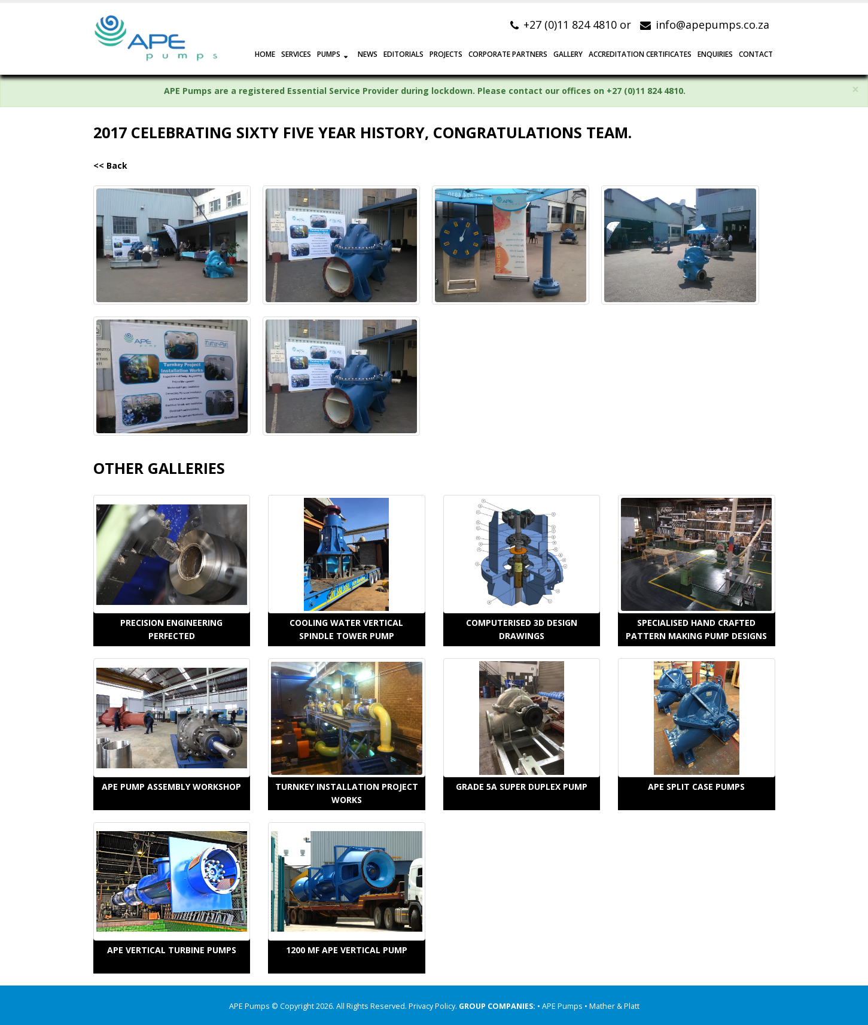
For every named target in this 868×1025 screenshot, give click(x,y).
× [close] (855, 89)
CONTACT (756, 54)
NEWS (367, 54)
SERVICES (296, 54)
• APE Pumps (560, 1006)
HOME (265, 54)
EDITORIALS (403, 54)
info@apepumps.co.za (712, 24)
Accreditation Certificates (640, 54)
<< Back (110, 165)
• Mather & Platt (611, 1006)
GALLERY (568, 54)
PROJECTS (446, 54)
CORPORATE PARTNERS (507, 54)
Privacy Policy (432, 1006)
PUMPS (328, 54)
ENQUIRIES (715, 54)
